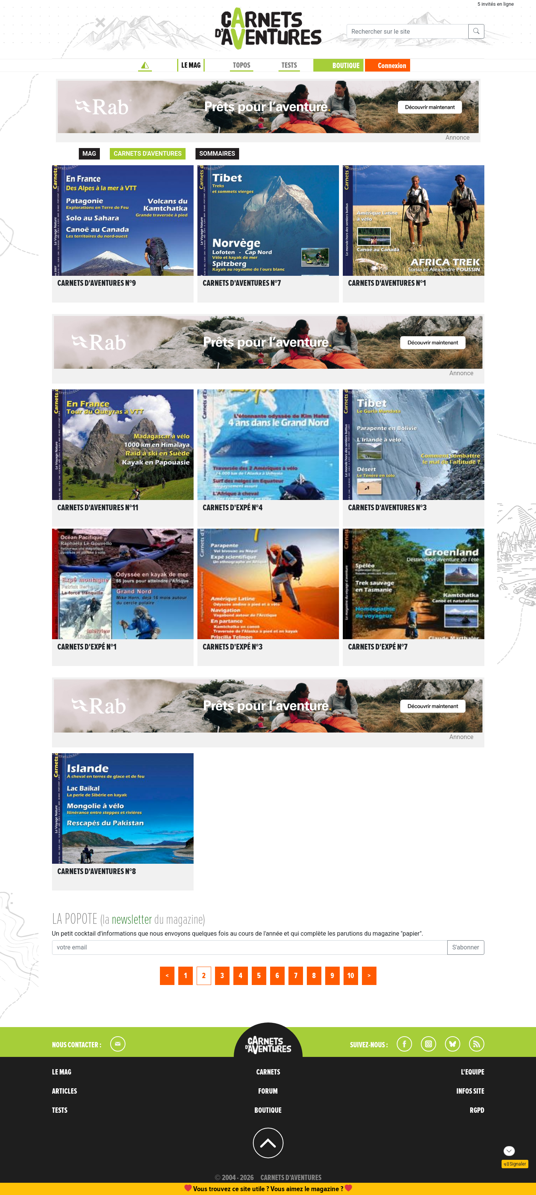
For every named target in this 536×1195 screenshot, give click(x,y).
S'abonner (465, 947)
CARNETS (268, 1072)
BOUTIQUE (346, 66)
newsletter (132, 920)
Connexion (392, 66)
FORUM (268, 1091)
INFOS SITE (470, 1091)
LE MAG (190, 65)
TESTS (289, 65)
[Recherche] (408, 31)
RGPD (477, 1110)
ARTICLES (64, 1091)
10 (350, 976)
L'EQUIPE (472, 1072)
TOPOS (241, 65)
